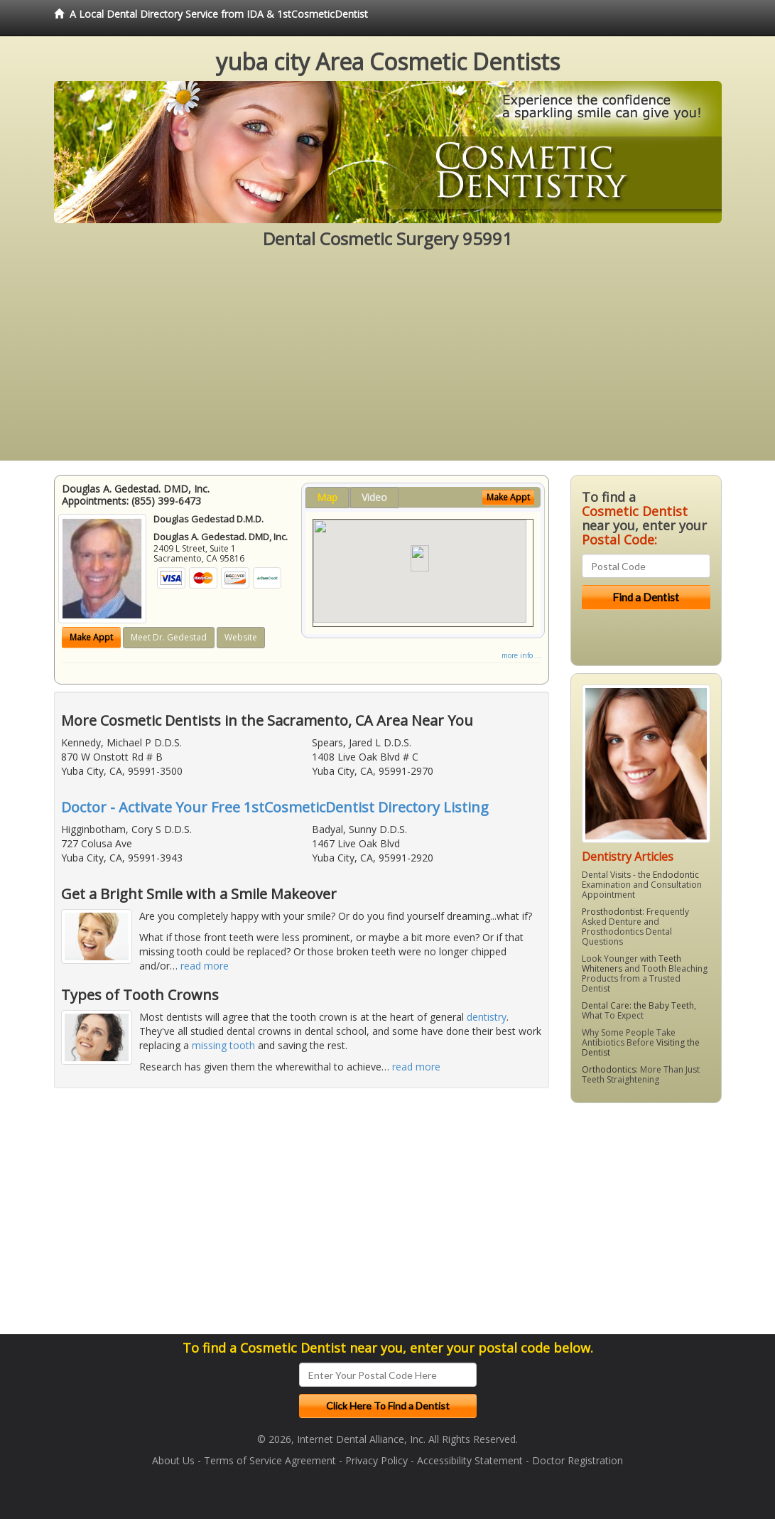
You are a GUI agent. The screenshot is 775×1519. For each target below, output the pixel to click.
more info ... (521, 655)
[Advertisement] (387, 361)
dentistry (486, 1017)
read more (204, 965)
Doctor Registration (577, 1460)
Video (374, 497)
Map (327, 497)
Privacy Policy (376, 1460)
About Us (173, 1460)
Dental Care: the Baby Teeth (638, 1005)
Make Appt (91, 637)
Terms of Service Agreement (270, 1460)
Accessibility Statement (470, 1460)
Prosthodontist (612, 912)
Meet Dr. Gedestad (169, 637)
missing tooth (223, 1045)
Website (240, 637)
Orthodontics (609, 1069)
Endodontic (676, 875)
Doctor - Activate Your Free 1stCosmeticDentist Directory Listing (275, 807)
